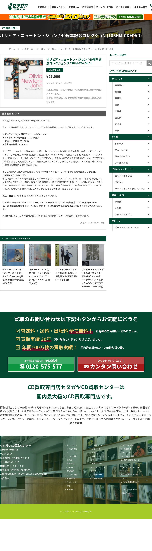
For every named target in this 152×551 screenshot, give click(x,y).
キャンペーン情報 (104, 6)
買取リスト (58, 6)
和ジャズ (132, 143)
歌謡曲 (132, 201)
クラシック (117, 78)
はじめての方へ (123, 6)
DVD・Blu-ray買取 (128, 456)
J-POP (132, 207)
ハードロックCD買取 (128, 452)
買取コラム (74, 6)
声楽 (132, 130)
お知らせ (70, 489)
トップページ (72, 445)
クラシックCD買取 (128, 445)
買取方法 (43, 6)
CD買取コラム (97, 474)
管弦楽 (132, 98)
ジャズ (115, 136)
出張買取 (70, 467)
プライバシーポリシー (129, 489)
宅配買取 (70, 463)
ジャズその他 (132, 162)
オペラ (132, 123)
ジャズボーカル (132, 156)
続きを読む (76, 423)
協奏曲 (132, 91)
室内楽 (132, 117)
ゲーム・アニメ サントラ (132, 227)
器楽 (132, 104)
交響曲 (132, 111)
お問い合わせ (126, 493)
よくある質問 (140, 6)
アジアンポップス (132, 214)
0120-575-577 (12, 461)
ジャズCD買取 (126, 449)
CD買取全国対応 (98, 478)
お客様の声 (87, 6)
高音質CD (132, 85)
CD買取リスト (97, 445)
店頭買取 (70, 471)
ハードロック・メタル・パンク (132, 188)
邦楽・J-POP (118, 195)
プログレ (132, 182)
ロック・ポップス (64, 83)
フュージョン (132, 149)
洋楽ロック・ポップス (122, 169)
